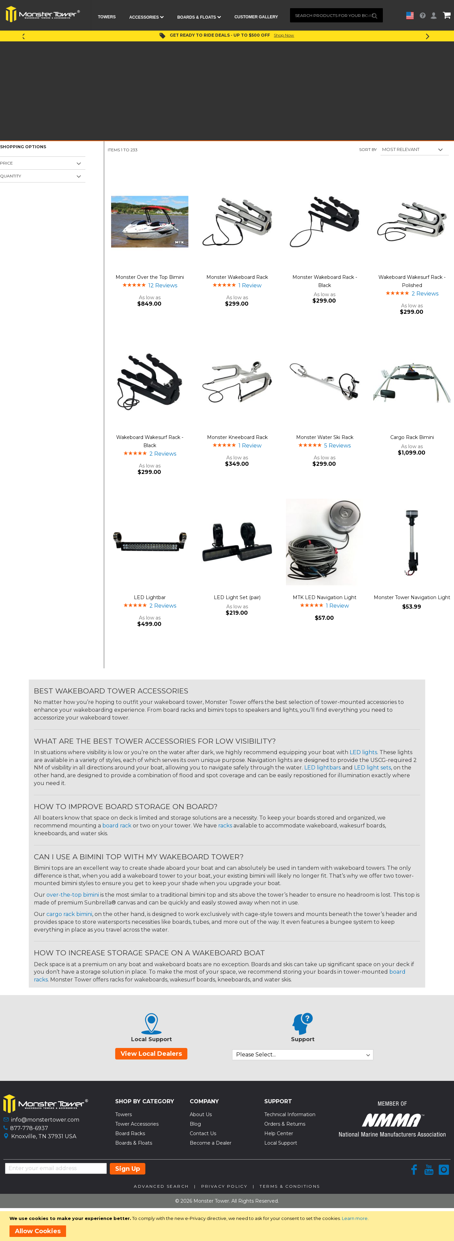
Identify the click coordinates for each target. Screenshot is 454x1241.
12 (162, 285)
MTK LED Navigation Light (324, 597)
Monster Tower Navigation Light (412, 597)
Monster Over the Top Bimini (150, 277)
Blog (195, 1124)
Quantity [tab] (10, 175)
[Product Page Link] (149, 222)
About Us (201, 1114)
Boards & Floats (133, 1143)
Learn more (355, 1218)
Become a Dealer (210, 1143)
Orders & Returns (284, 1124)
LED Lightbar (150, 597)
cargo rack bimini (69, 914)
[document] (228, 1226)
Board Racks (130, 1133)
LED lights (363, 752)
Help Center (278, 1133)
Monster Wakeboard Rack (237, 277)
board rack (116, 825)
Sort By (368, 149)
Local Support (280, 1143)
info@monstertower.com (45, 1119)
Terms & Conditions (290, 1186)
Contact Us (203, 1133)
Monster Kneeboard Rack (237, 437)
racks (225, 825)
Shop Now (284, 35)
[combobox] (336, 15)
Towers (123, 1114)
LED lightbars (322, 767)
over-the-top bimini (72, 895)
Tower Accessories (137, 1124)
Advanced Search (161, 1186)
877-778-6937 (29, 1128)
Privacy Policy (224, 1186)
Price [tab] (6, 163)
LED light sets (372, 767)
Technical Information (289, 1114)
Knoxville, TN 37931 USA (43, 1136)
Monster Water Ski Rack (324, 437)
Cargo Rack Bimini (412, 437)
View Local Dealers (151, 1053)
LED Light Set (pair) (237, 597)
